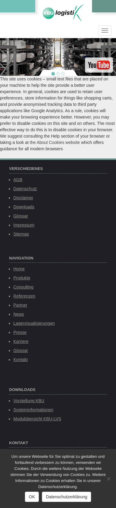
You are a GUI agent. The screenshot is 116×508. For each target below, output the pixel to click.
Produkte (21, 277)
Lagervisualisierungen (34, 323)
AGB (17, 179)
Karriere (21, 341)
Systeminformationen (33, 409)
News (18, 314)
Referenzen (24, 296)
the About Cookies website (55, 142)
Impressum (23, 225)
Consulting (23, 287)
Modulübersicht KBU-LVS (37, 418)
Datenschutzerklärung (66, 496)
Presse (20, 332)
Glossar (20, 215)
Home (19, 268)
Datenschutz (25, 188)
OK (32, 496)
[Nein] (108, 479)
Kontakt (20, 359)
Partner (20, 305)
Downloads (23, 206)
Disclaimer (23, 197)
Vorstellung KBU (28, 400)
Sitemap (21, 234)
